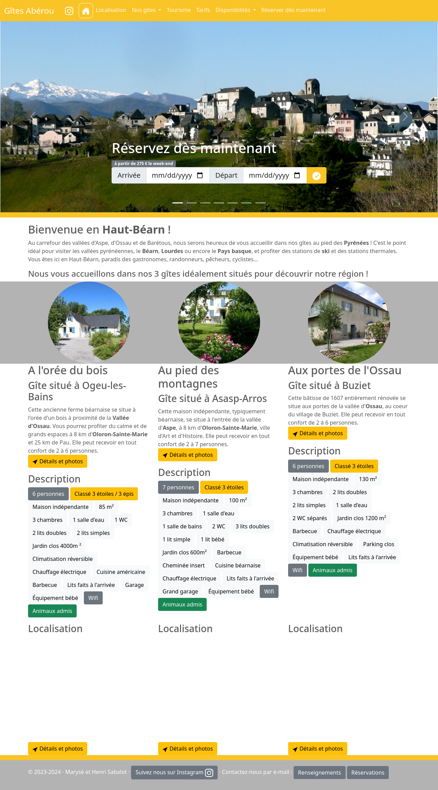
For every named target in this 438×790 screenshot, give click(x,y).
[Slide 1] (177, 203)
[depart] (275, 175)
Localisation (111, 10)
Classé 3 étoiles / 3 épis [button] (104, 494)
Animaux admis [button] (52, 611)
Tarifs (203, 10)
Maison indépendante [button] (61, 507)
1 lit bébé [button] (212, 539)
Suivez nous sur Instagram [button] (174, 772)
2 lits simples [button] (93, 533)
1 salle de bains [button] (182, 526)
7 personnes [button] (178, 487)
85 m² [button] (106, 507)
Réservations (368, 772)
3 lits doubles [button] (252, 526)
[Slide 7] (260, 203)
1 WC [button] (121, 520)
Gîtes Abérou (29, 10)
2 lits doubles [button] (49, 533)
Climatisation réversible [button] (63, 559)
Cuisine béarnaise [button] (237, 565)
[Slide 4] (219, 203)
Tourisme (179, 10)
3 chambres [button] (48, 520)
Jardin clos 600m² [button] (185, 552)
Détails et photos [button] (58, 461)
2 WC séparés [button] (310, 518)
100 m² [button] (238, 500)
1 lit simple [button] (176, 539)
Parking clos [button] (378, 544)
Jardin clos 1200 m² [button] (361, 518)
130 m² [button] (368, 479)
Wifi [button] (93, 598)
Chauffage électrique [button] (59, 572)
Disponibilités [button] (234, 10)
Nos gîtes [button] (144, 10)
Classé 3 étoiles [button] (224, 487)
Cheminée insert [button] (184, 565)
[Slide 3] (205, 203)
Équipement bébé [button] (55, 598)
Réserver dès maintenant (293, 10)
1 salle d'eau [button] (88, 520)
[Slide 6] (246, 203)
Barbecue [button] (45, 585)
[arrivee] (178, 175)
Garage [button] (134, 585)
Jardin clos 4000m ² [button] (57, 546)
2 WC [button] (218, 526)
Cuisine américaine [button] (120, 572)
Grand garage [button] (180, 591)
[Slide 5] (233, 203)
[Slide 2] (191, 203)
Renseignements (319, 772)
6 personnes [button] (48, 494)
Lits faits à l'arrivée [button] (91, 585)
